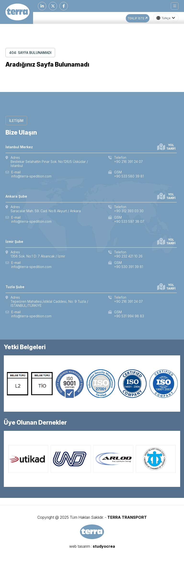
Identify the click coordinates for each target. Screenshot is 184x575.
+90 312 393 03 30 (129, 211)
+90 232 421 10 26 (128, 256)
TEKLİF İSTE (137, 18)
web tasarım (79, 546)
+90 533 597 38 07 (129, 221)
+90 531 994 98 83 (129, 316)
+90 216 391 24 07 (128, 161)
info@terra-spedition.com (31, 176)
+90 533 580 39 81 (129, 176)
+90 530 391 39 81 (128, 267)
